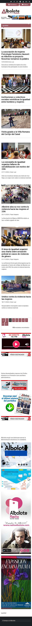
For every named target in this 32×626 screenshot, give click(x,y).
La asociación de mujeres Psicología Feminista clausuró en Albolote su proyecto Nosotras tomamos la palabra (15, 55)
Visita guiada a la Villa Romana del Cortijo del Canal (15, 133)
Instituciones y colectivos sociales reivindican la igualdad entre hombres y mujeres (15, 99)
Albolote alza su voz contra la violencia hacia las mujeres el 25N (15, 209)
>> (6, 324)
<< (3, 320)
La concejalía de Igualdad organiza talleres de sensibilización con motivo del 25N (15, 165)
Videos (25, 4)
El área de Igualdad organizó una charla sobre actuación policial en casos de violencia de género (15, 253)
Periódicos (12, 4)
